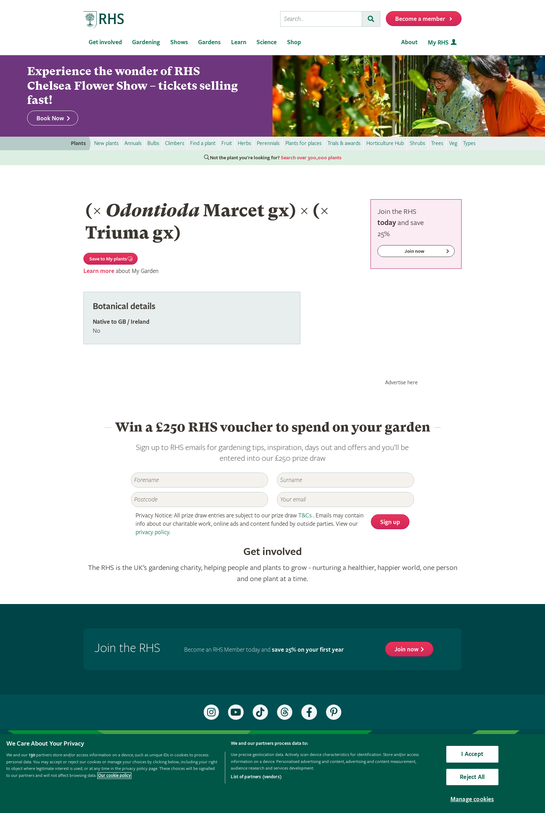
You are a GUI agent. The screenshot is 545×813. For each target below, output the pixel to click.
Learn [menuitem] (238, 42)
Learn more (98, 271)
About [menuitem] (409, 42)
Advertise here (401, 382)
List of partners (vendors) (256, 777)
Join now (406, 649)
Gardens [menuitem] (209, 42)
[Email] (345, 499)
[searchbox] (321, 18)
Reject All (472, 777)
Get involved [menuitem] (105, 42)
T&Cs (305, 515)
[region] (272, 773)
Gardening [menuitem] (146, 42)
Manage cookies (472, 799)
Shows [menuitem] (179, 42)
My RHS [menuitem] (438, 42)
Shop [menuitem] (294, 42)
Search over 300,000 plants (311, 158)
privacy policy (152, 532)
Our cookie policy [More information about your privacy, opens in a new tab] (114, 775)
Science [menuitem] (267, 42)
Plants (78, 143)
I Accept (472, 754)
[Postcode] (199, 499)
